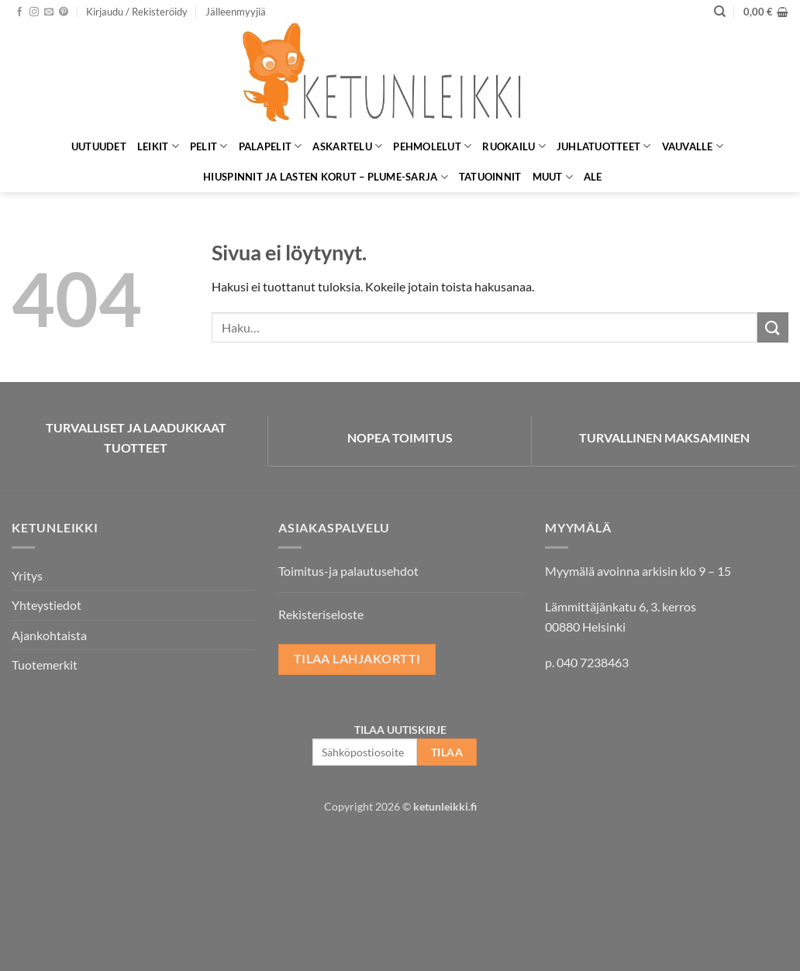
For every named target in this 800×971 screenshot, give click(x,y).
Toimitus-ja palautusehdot (348, 570)
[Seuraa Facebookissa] (19, 12)
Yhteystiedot (46, 604)
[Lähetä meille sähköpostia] (48, 12)
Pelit (209, 146)
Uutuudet (98, 146)
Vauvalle (693, 146)
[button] (137, 11)
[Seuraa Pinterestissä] (63, 12)
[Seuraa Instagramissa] (34, 12)
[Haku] (720, 11)
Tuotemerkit (45, 664)
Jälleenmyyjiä (235, 11)
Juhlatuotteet (604, 146)
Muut (553, 177)
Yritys (27, 575)
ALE (593, 176)
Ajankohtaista (49, 635)
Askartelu (347, 146)
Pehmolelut (432, 146)
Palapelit (270, 146)
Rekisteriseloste (321, 614)
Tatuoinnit (490, 176)
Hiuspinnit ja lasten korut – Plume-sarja (325, 177)
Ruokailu (514, 146)
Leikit (158, 146)
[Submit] (772, 327)
